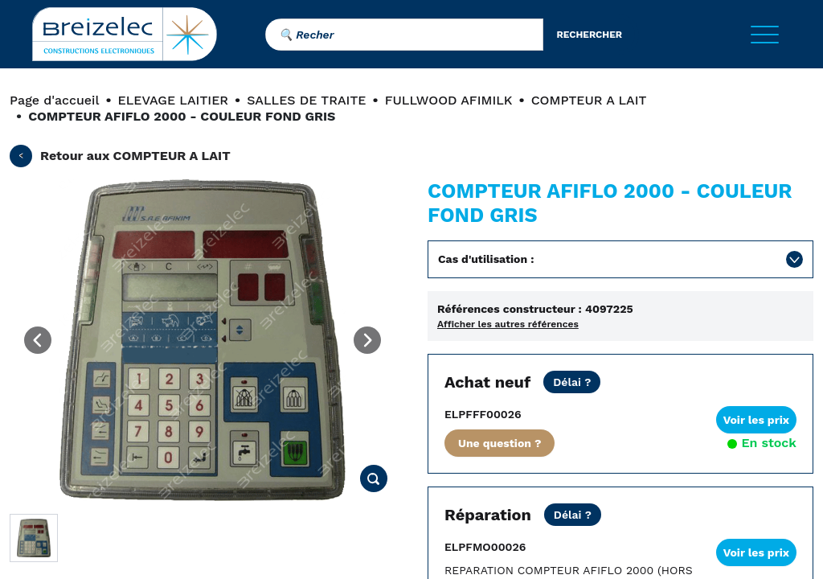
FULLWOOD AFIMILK (449, 100)
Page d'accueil (54, 100)
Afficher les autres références (508, 324)
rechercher (589, 34)
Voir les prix (756, 419)
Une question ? (499, 443)
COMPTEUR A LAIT (589, 100)
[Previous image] (38, 340)
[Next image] (367, 340)
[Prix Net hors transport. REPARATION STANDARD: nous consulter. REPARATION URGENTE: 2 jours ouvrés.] (572, 514)
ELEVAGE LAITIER (173, 100)
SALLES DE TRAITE (306, 100)
